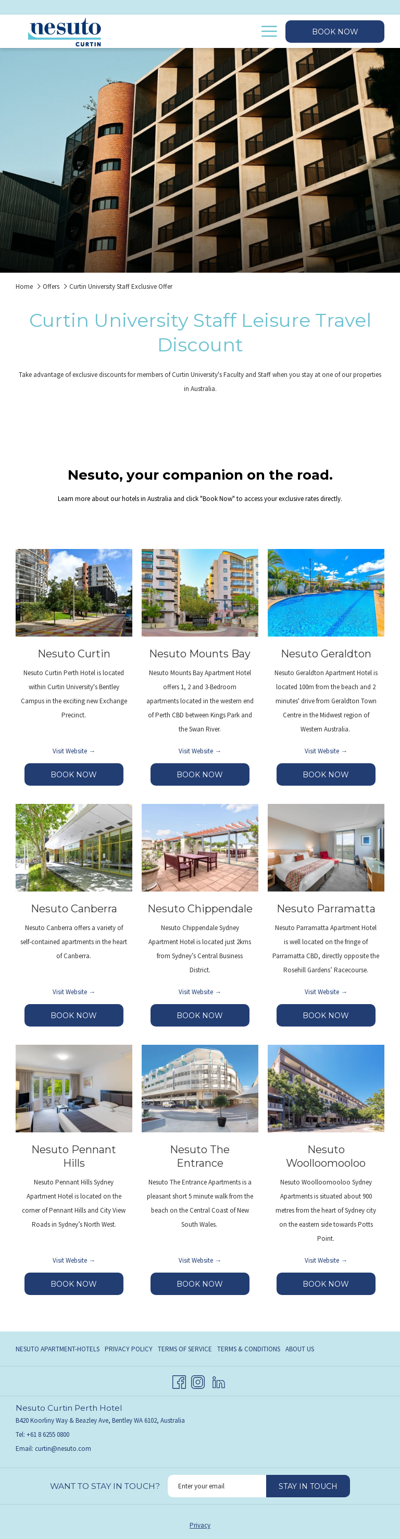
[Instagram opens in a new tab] (198, 1380)
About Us (299, 1349)
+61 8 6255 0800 (48, 1434)
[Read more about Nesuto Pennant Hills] (74, 1088)
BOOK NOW (87, 778)
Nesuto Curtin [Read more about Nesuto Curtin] (74, 654)
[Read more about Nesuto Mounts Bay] (200, 593)
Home (24, 286)
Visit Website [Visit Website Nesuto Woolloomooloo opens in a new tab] (323, 1260)
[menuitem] (214, 31)
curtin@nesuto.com (63, 1448)
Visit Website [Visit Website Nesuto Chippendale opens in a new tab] (197, 991)
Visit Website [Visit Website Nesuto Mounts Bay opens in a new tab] (197, 751)
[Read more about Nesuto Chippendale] (200, 847)
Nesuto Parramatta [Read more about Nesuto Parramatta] (326, 908)
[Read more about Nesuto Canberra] (74, 847)
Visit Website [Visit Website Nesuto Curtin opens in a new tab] (71, 751)
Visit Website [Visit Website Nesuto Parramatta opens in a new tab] (323, 991)
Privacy (200, 1525)
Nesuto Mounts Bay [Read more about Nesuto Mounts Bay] (200, 654)
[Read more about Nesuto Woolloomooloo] (326, 1088)
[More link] (265, 31)
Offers (51, 286)
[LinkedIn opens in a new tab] (219, 1380)
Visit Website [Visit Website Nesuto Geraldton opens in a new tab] (323, 751)
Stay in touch (308, 1486)
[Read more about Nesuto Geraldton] (326, 593)
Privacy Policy (129, 1349)
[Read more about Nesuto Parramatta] (326, 847)
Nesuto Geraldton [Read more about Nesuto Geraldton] (326, 654)
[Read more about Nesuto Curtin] (74, 593)
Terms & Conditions (248, 1349)
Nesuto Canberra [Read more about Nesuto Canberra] (74, 908)
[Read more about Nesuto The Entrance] (200, 1088)
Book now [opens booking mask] (335, 31)
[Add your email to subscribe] (217, 1486)
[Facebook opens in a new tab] (179, 1380)
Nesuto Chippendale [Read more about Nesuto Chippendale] (200, 908)
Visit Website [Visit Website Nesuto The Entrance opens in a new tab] (197, 1260)
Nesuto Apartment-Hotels (57, 1349)
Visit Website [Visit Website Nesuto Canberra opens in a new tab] (71, 991)
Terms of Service (185, 1349)
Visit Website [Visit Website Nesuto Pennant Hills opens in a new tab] (71, 1260)
